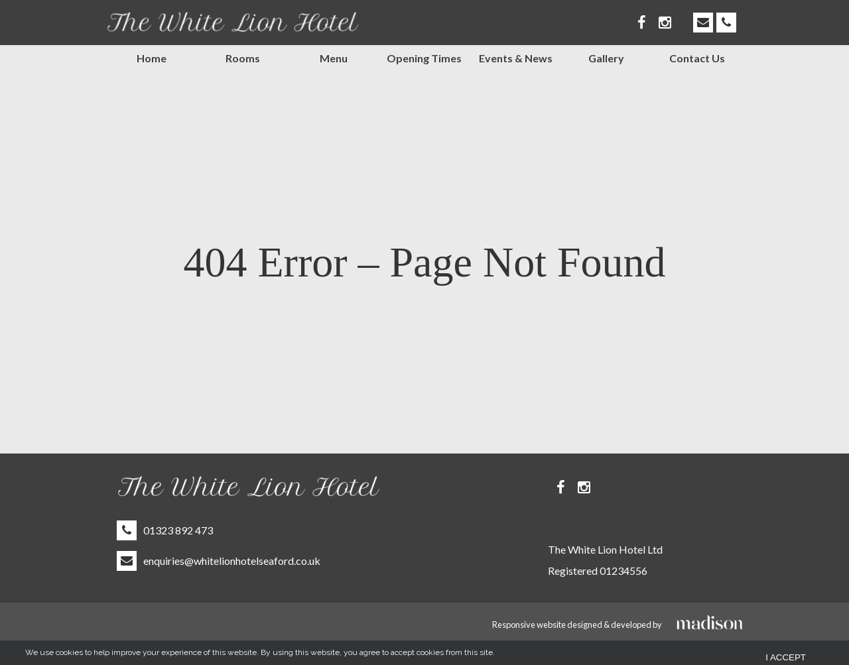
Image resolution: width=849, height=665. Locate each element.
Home (151, 58)
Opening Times (424, 58)
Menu (334, 58)
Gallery (606, 58)
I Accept (785, 655)
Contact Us (697, 58)
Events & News (516, 58)
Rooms (243, 58)
